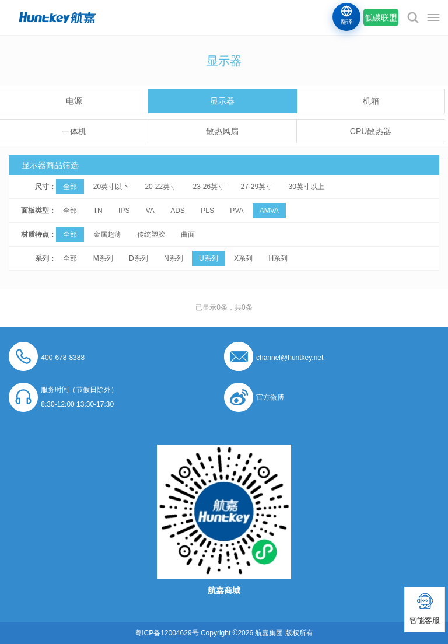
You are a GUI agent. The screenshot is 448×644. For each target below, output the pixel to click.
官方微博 (270, 397)
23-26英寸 (208, 187)
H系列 (278, 258)
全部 (70, 187)
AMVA (269, 210)
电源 (74, 101)
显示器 (222, 101)
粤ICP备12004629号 (166, 633)
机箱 (371, 101)
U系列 (208, 258)
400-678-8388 (63, 358)
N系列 (173, 258)
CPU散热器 (371, 131)
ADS (177, 210)
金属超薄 (107, 234)
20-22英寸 (161, 187)
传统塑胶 (151, 234)
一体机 (74, 131)
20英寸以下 (111, 187)
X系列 (243, 258)
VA (150, 210)
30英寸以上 (306, 187)
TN (98, 210)
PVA (236, 210)
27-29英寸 (257, 187)
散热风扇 (222, 131)
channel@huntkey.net (289, 358)
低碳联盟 (381, 17)
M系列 (103, 258)
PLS (207, 210)
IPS (124, 210)
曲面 (188, 234)
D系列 (138, 258)
